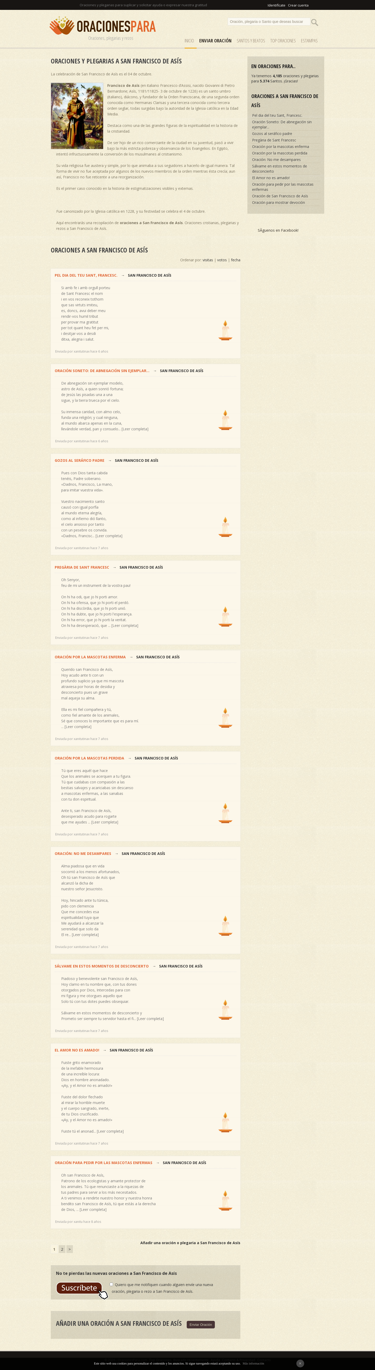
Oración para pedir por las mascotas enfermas (103, 1162)
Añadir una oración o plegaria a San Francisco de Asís (190, 1242)
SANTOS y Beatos (251, 40)
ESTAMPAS (309, 40)
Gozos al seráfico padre (79, 460)
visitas (208, 259)
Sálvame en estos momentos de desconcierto (102, 966)
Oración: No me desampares (83, 853)
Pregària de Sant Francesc (82, 567)
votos (222, 259)
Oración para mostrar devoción (278, 202)
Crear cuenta (298, 5)
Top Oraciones (283, 40)
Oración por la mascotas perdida (90, 758)
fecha (235, 259)
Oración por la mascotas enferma (90, 656)
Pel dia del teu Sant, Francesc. (86, 275)
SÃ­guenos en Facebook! (278, 230)
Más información (253, 1363)
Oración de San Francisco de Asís (280, 195)
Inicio (189, 40)
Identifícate (276, 5)
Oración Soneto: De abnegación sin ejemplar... (102, 370)
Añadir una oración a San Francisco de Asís (119, 1323)
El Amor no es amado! (77, 1050)
